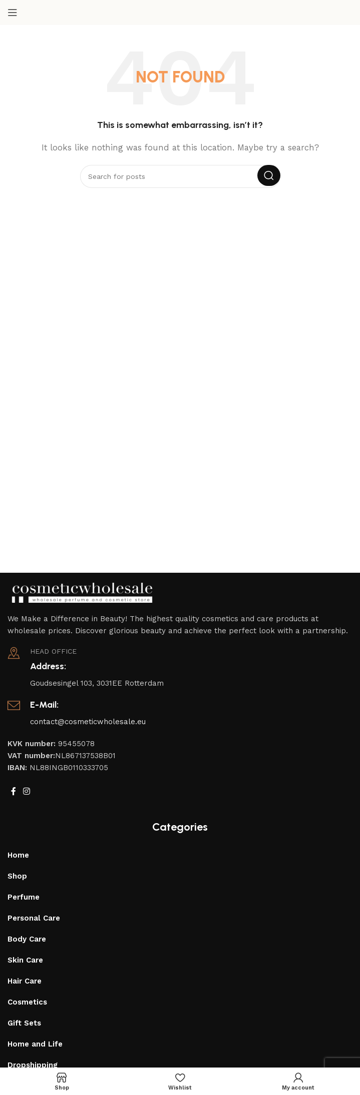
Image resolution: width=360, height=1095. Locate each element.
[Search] (180, 176)
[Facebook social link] (14, 791)
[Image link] (83, 591)
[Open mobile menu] (13, 12)
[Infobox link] (180, 668)
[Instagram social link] (26, 791)
